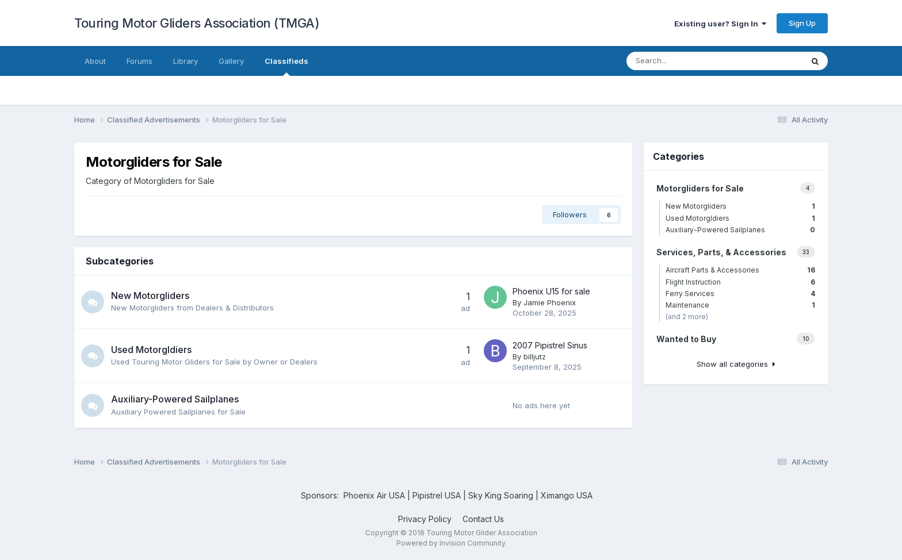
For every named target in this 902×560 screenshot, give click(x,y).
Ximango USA (567, 495)
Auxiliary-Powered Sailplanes (175, 399)
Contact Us (483, 519)
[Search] (696, 61)
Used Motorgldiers (151, 349)
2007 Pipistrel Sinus (550, 345)
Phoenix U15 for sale (551, 291)
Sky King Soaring (500, 495)
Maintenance (740, 305)
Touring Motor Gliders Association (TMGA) (196, 23)
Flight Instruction (740, 282)
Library (185, 61)
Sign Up (802, 23)
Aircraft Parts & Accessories (740, 270)
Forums (139, 61)
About (95, 61)
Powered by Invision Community (451, 543)
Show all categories (736, 364)
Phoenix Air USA (374, 495)
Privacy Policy (425, 519)
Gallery (231, 61)
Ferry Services (740, 293)
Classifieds (286, 66)
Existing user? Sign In (720, 23)
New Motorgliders (150, 295)
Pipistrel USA (437, 495)
